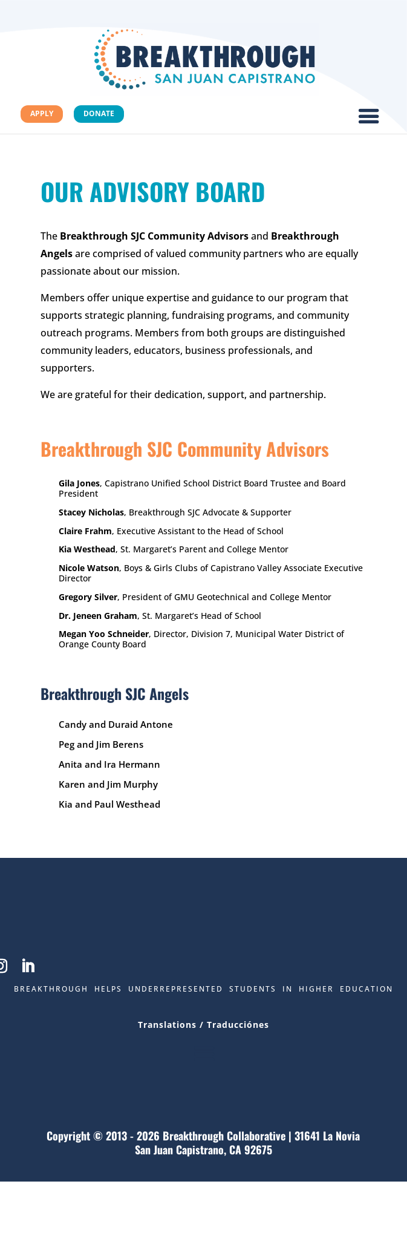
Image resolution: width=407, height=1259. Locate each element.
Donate (98, 113)
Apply (41, 113)
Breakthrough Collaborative (224, 1135)
